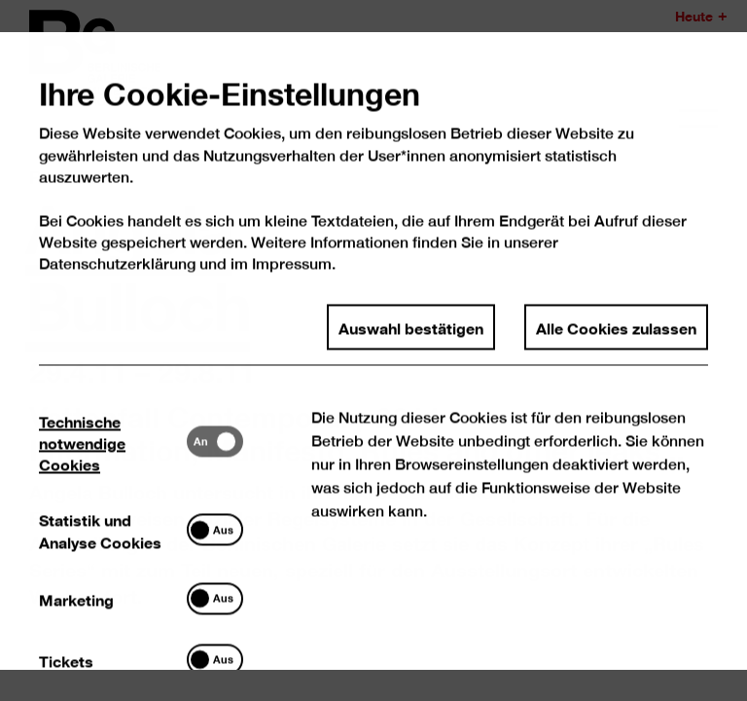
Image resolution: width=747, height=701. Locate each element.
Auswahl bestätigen (410, 345)
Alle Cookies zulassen (616, 345)
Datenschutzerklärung (118, 283)
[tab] (114, 460)
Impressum (292, 283)
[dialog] (373, 350)
